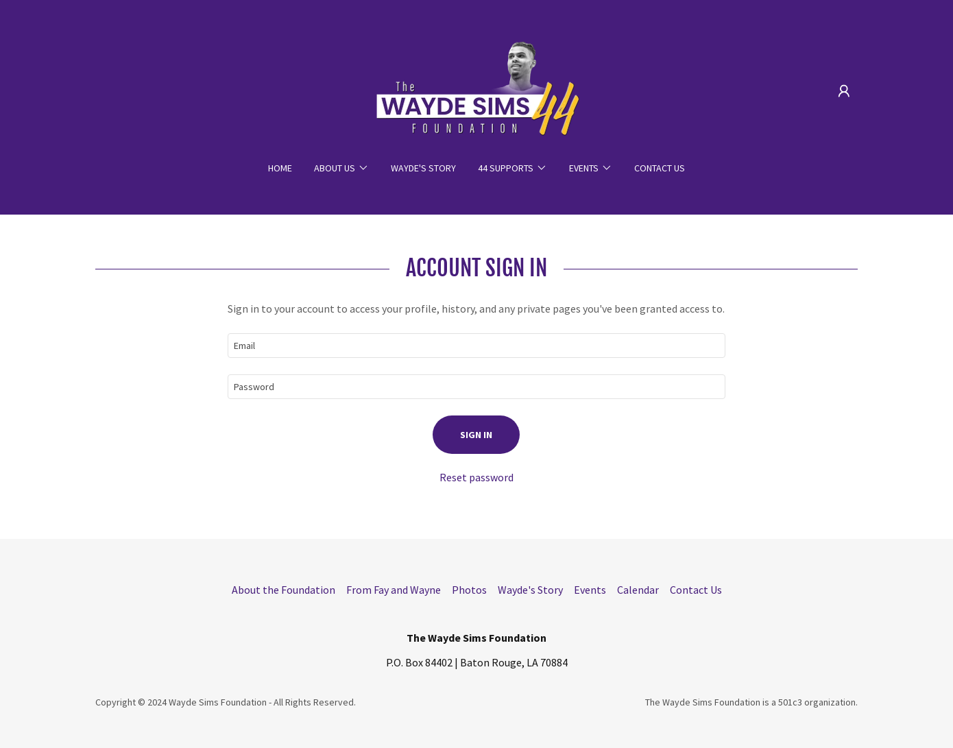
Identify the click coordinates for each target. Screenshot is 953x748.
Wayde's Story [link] (423, 168)
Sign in (476, 435)
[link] (476, 89)
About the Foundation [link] (283, 589)
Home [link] (280, 168)
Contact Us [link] (659, 168)
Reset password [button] (476, 477)
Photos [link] (469, 589)
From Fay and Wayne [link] (393, 589)
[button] (844, 91)
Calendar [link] (638, 589)
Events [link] (590, 589)
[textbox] (476, 345)
